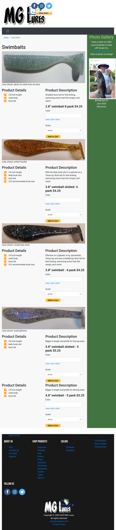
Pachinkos (42, 465)
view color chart (52, 119)
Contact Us (14, 450)
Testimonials (100, 447)
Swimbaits (42, 468)
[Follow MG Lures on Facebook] (34, 6)
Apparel (12, 456)
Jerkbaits (42, 462)
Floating (41, 450)
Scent (46, 125)
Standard (70, 450)
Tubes (40, 475)
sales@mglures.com (101, 51)
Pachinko (70, 447)
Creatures (42, 447)
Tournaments (101, 440)
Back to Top (14, 435)
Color (46, 111)
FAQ (11, 447)
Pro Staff (13, 453)
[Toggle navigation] (7, 31)
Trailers (41, 472)
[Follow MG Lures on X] (49, 6)
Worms (41, 478)
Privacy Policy (59, 524)
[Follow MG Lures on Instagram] (41, 6)
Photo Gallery (101, 444)
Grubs (40, 459)
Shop (6, 37)
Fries (40, 453)
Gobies (41, 456)
